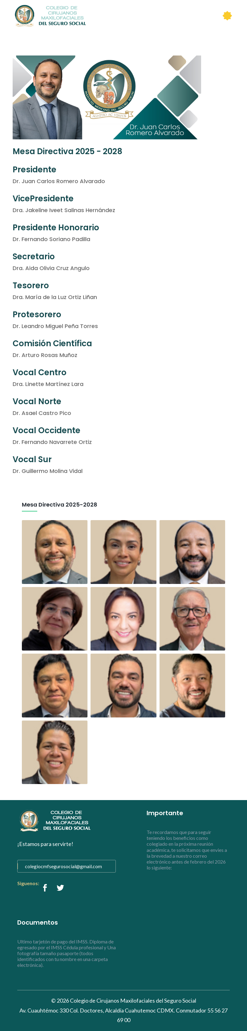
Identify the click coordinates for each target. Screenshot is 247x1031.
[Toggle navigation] (227, 15)
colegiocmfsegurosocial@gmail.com (63, 866)
